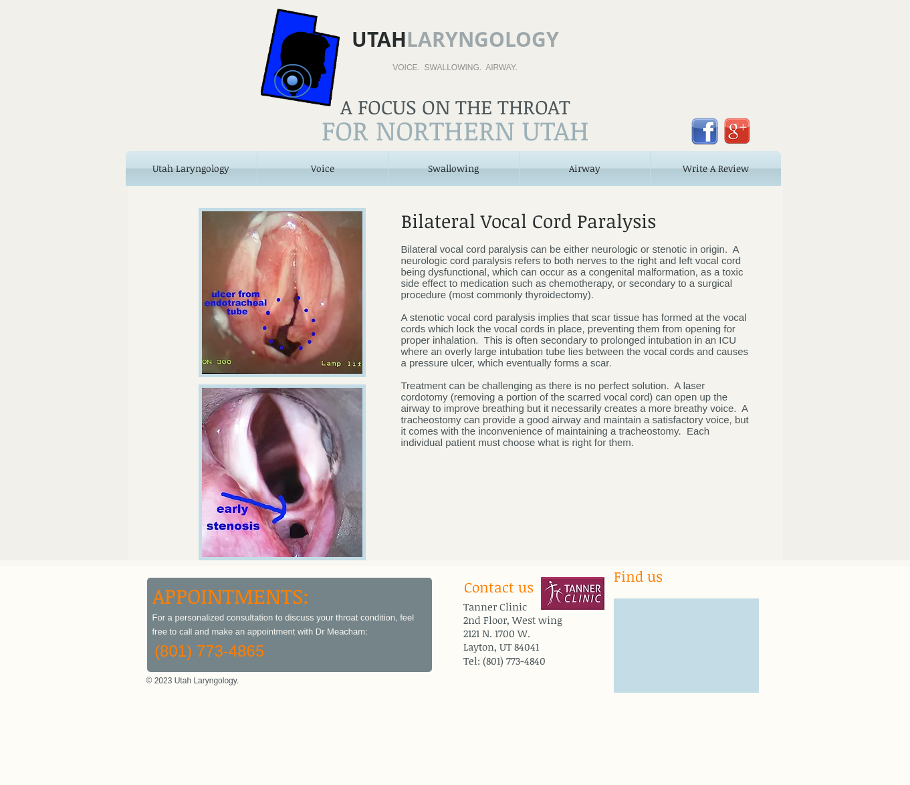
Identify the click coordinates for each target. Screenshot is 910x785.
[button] (322, 168)
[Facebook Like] (348, 689)
